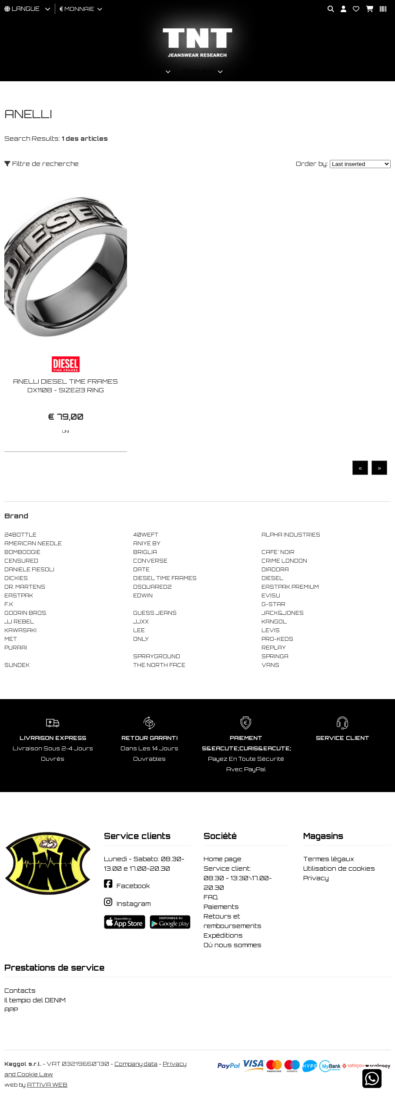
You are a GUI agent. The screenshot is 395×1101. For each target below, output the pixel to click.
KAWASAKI (20, 630)
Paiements (221, 906)
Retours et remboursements (232, 921)
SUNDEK (17, 665)
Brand (248, 71)
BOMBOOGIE (22, 552)
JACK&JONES (282, 613)
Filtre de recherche (41, 163)
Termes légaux (328, 859)
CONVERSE (150, 561)
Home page (222, 859)
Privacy (316, 878)
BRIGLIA (145, 552)
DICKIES (16, 578)
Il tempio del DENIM (35, 1000)
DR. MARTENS (24, 587)
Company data (135, 1064)
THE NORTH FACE (159, 665)
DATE (141, 570)
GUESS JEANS (155, 613)
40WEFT (145, 535)
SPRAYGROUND (156, 656)
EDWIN (143, 596)
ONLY (141, 639)
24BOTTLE (20, 535)
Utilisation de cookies (339, 868)
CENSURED (21, 561)
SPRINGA (274, 656)
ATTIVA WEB (47, 1084)
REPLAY (273, 648)
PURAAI (15, 648)
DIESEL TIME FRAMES (165, 578)
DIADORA (275, 570)
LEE (139, 630)
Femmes (198, 71)
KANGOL (274, 622)
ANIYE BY (147, 544)
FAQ (211, 897)
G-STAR (273, 604)
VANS (270, 665)
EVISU (270, 596)
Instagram (134, 903)
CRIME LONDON (284, 561)
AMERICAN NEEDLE (33, 544)
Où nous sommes (232, 945)
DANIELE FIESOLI (29, 570)
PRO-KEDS (277, 639)
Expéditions (223, 935)
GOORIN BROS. (25, 613)
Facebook (133, 885)
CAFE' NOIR (278, 552)
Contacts (20, 990)
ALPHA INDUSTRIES (290, 535)
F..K (8, 604)
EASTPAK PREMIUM (290, 587)
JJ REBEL (19, 622)
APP (11, 1009)
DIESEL (272, 578)
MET (10, 639)
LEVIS (270, 630)
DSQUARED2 (152, 587)
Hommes (145, 71)
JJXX (141, 622)
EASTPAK (18, 596)
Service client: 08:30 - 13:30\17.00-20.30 (238, 878)
